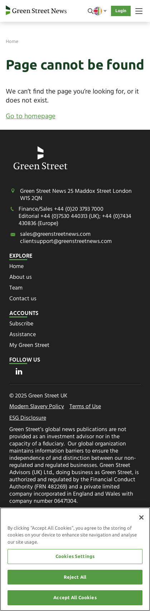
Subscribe (21, 324)
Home (12, 41)
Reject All (75, 576)
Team (16, 288)
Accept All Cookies (74, 597)
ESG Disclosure (27, 419)
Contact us (23, 299)
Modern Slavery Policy (36, 407)
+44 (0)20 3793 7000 (78, 209)
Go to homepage (30, 116)
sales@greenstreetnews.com (55, 234)
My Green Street (29, 345)
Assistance (22, 334)
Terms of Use (85, 407)
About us (20, 277)
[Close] (141, 517)
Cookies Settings (75, 556)
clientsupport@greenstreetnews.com (66, 241)
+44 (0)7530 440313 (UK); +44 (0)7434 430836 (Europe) (75, 220)
